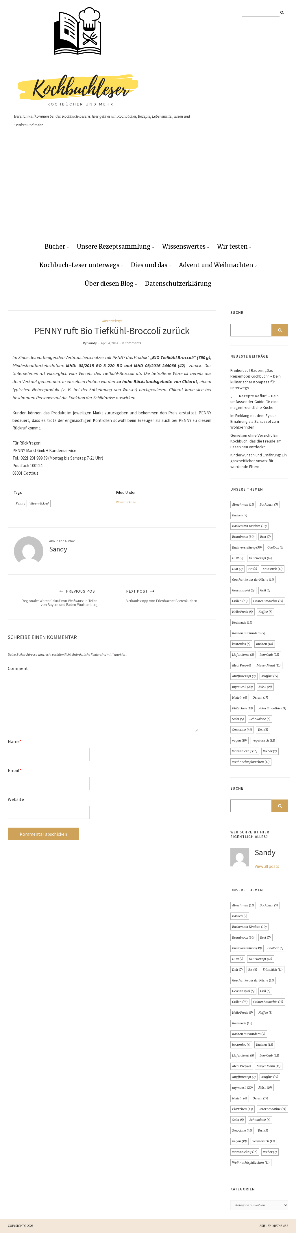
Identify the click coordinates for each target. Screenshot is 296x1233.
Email (14, 770)
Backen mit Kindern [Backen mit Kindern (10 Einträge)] (249, 526)
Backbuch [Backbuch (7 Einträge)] (269, 504)
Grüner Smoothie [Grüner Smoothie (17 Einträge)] (268, 601)
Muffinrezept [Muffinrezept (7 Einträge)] (244, 676)
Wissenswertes (184, 246)
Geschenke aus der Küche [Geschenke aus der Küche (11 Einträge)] (253, 580)
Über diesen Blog (109, 283)
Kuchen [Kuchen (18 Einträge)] (264, 644)
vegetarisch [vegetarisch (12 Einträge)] (263, 740)
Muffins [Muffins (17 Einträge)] (269, 676)
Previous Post (59, 598)
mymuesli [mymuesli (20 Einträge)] (242, 687)
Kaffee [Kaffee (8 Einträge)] (265, 612)
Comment (18, 668)
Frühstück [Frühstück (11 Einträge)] (273, 569)
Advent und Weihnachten (216, 265)
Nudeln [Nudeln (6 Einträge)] (239, 697)
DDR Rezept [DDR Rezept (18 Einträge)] (260, 558)
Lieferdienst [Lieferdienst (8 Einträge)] (243, 655)
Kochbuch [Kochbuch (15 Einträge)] (242, 622)
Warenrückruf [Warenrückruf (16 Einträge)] (245, 751)
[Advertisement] (148, 194)
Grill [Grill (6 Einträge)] (265, 590)
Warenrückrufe (112, 321)
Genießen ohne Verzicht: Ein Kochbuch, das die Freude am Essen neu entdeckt (256, 441)
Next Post (164, 596)
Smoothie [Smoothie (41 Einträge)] (242, 730)
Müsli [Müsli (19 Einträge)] (265, 687)
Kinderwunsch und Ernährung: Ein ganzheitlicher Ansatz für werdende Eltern (258, 460)
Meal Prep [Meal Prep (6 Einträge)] (241, 665)
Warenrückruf (39, 503)
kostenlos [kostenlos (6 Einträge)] (241, 644)
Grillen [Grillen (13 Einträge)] (240, 601)
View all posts (267, 866)
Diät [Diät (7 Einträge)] (237, 569)
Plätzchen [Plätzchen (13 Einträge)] (242, 708)
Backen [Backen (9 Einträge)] (239, 515)
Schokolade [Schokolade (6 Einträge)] (260, 719)
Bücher (55, 246)
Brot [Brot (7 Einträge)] (265, 537)
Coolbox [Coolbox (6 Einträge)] (275, 547)
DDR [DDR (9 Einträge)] (237, 558)
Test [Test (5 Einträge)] (263, 730)
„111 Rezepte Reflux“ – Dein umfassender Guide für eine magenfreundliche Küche (254, 401)
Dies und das (149, 265)
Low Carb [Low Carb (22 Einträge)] (269, 655)
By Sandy (90, 343)
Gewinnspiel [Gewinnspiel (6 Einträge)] (243, 590)
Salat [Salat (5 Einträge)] (238, 719)
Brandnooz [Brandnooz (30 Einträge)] (243, 537)
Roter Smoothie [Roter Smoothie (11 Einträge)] (272, 708)
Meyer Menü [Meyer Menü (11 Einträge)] (269, 665)
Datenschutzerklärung (178, 283)
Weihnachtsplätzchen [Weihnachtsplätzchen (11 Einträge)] (251, 762)
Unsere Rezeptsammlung (114, 246)
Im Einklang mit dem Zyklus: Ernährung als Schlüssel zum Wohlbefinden (254, 421)
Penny (20, 503)
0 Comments (131, 343)
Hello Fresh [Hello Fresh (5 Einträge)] (242, 612)
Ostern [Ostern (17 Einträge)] (260, 697)
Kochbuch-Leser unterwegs (79, 265)
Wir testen (232, 246)
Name (14, 741)
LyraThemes (279, 1226)
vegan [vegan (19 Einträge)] (239, 740)
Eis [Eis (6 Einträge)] (252, 569)
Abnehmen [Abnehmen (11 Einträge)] (243, 504)
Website (16, 799)
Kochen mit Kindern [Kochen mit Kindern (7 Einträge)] (248, 633)
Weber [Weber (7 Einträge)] (270, 751)
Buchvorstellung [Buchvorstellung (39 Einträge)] (247, 547)
